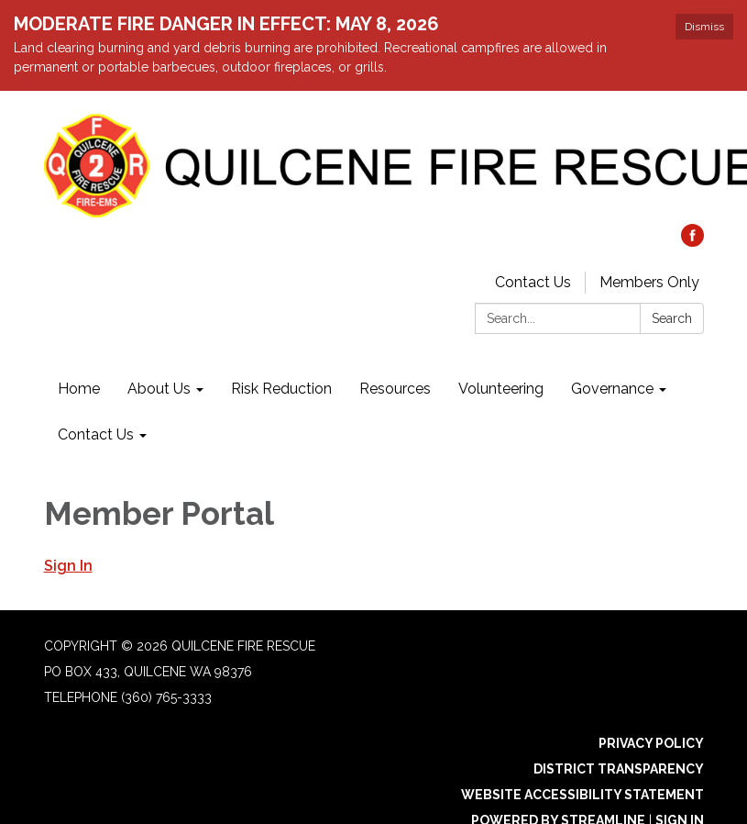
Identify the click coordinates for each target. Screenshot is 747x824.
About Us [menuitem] (159, 388)
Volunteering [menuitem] (501, 388)
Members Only (649, 282)
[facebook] (692, 242)
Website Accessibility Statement (582, 794)
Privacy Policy (651, 743)
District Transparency (618, 769)
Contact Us (533, 282)
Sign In (68, 565)
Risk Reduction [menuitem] (281, 388)
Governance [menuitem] (612, 388)
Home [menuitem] (79, 388)
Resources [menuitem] (395, 388)
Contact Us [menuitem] (96, 434)
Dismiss (704, 26)
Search (672, 318)
